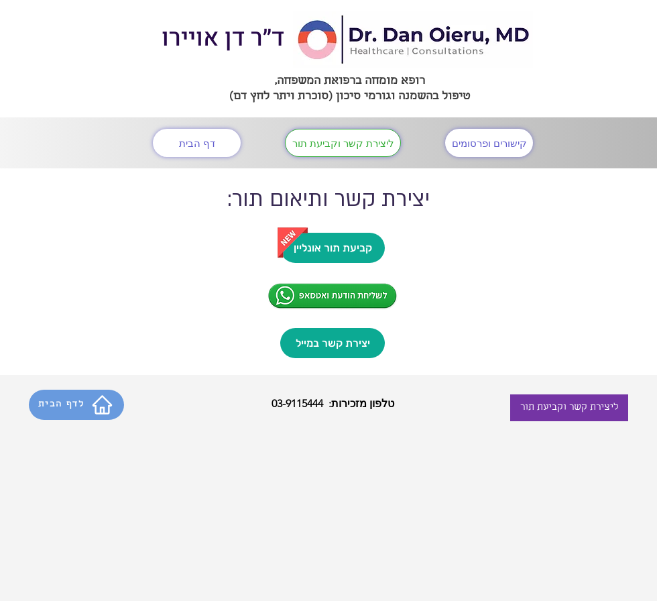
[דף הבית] (197, 143)
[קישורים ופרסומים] (489, 143)
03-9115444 (297, 403)
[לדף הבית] (76, 405)
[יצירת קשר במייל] (332, 343)
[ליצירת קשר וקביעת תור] (343, 143)
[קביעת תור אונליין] (332, 248)
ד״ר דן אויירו (223, 38)
